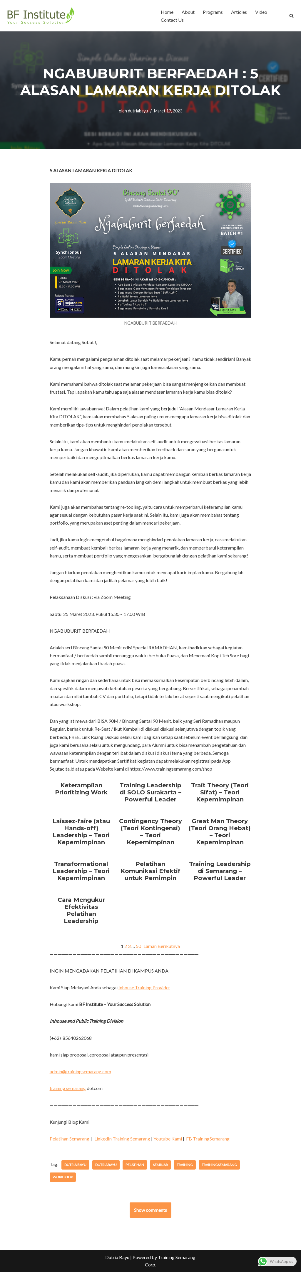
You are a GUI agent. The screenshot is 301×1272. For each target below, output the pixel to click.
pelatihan (135, 1165)
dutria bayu (75, 1165)
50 (138, 946)
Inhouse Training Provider (144, 987)
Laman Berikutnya (161, 946)
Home (167, 12)
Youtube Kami (167, 1138)
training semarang (68, 1088)
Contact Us (172, 20)
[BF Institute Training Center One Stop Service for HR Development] (40, 15)
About (188, 12)
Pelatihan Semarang (69, 1138)
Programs (213, 12)
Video (261, 12)
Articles (239, 12)
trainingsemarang (219, 1165)
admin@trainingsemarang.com (80, 1071)
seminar (160, 1165)
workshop (63, 1177)
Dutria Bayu (117, 1257)
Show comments (150, 1210)
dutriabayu (138, 110)
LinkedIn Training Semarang (122, 1138)
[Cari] (291, 16)
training (185, 1165)
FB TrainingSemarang (208, 1138)
